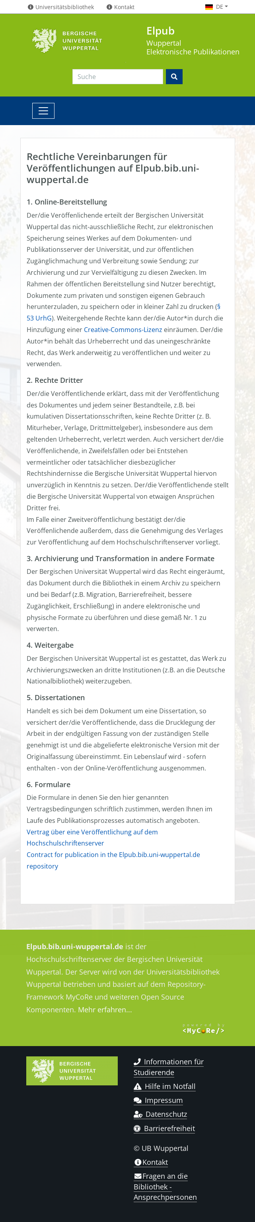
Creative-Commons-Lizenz (123, 329)
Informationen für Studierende (169, 1067)
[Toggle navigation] (43, 111)
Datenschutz (160, 1114)
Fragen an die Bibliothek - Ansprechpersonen (165, 1186)
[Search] (117, 76)
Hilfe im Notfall (165, 1086)
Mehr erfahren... (105, 1009)
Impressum (158, 1100)
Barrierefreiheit (164, 1128)
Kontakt (151, 1162)
